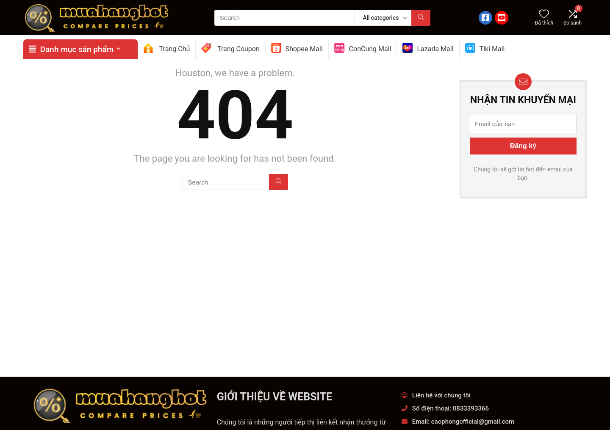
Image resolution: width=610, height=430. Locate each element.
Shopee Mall (297, 48)
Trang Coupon (230, 48)
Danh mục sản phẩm (71, 49)
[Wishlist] (544, 15)
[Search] (420, 18)
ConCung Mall (362, 48)
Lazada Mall (427, 48)
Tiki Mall (485, 48)
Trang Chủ (166, 48)
